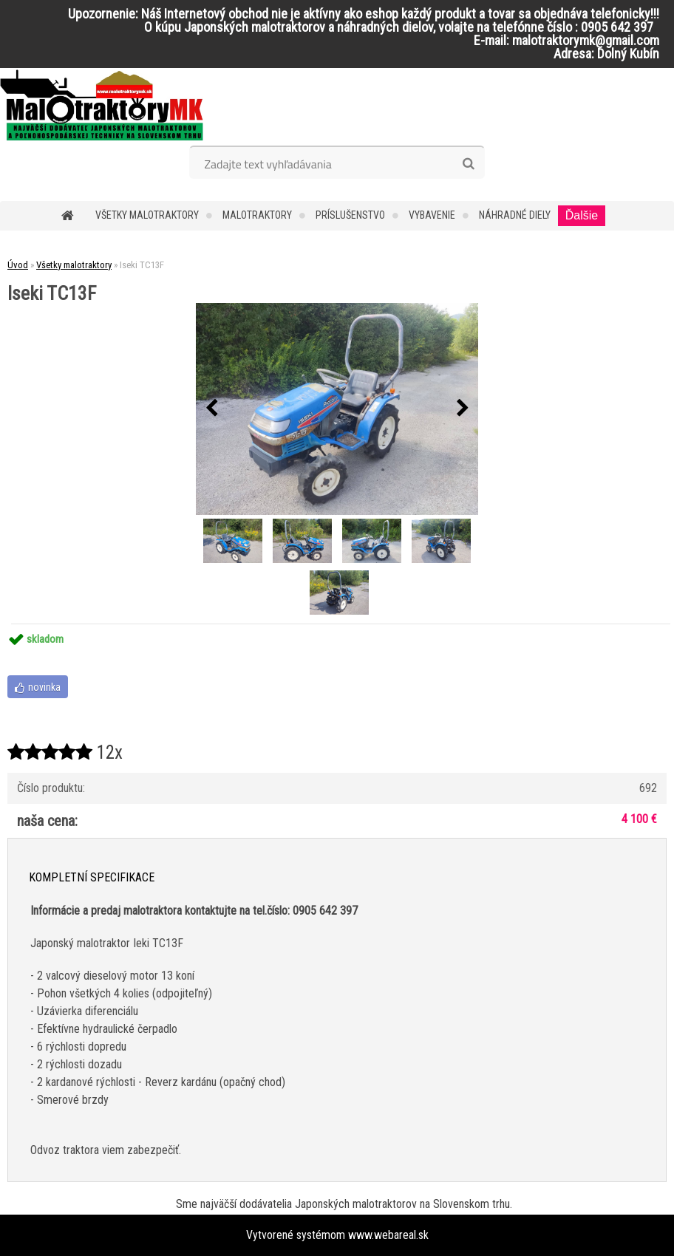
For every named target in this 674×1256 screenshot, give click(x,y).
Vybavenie (432, 215)
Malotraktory (257, 215)
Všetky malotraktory (147, 215)
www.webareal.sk (388, 1235)
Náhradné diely (515, 215)
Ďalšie (581, 215)
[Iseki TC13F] (337, 409)
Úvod (17, 264)
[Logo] (101, 105)
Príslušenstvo (350, 215)
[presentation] (211, 408)
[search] (468, 164)
